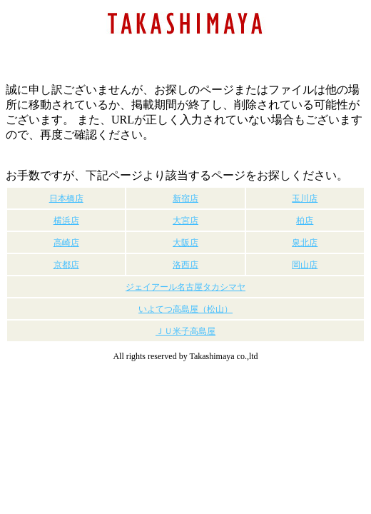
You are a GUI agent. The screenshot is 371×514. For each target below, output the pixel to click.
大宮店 (185, 221)
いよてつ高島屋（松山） (185, 309)
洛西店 (185, 265)
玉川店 (304, 198)
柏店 (304, 221)
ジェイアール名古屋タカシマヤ (185, 287)
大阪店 (185, 243)
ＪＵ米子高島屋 (185, 331)
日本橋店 (66, 198)
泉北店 (304, 243)
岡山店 (304, 265)
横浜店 (66, 221)
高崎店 (66, 243)
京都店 (66, 265)
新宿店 (185, 198)
